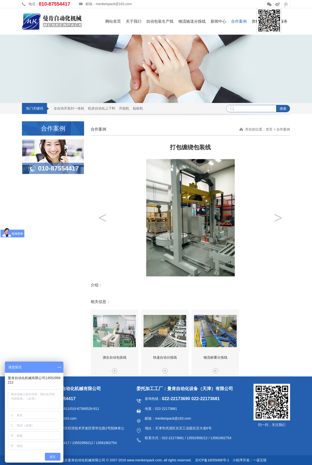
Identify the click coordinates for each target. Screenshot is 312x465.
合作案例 (239, 21)
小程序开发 (241, 460)
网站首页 (113, 21)
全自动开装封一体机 (69, 108)
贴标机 (138, 108)
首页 (269, 129)
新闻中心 (218, 21)
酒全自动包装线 (115, 357)
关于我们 (133, 21)
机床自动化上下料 (101, 108)
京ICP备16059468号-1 (212, 460)
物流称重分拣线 (215, 357)
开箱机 (124, 108)
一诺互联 (260, 460)
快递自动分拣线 (165, 357)
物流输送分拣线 (192, 21)
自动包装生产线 (160, 21)
